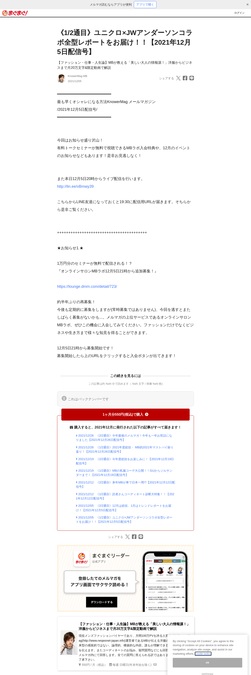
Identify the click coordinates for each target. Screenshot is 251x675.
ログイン (239, 12)
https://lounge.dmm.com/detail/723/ (87, 286)
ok (207, 667)
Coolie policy (203, 658)
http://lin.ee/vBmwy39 (75, 186)
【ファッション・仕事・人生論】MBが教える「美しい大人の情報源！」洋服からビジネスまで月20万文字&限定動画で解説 (134, 626)
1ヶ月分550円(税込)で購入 (125, 414)
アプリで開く (145, 4)
